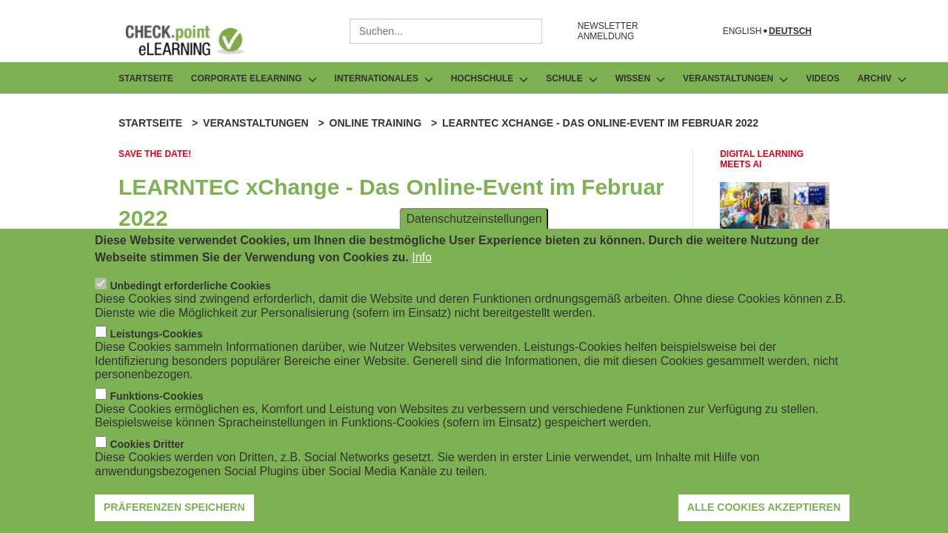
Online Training (375, 123)
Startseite (145, 78)
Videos (822, 78)
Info (422, 263)
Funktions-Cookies (156, 402)
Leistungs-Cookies (156, 340)
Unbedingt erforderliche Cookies (190, 292)
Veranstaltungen (256, 123)
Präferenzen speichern (174, 513)
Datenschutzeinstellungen (473, 224)
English (742, 31)
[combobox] (446, 31)
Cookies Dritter (147, 450)
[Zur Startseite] (195, 40)
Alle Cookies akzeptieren (764, 513)
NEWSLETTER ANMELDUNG (608, 31)
